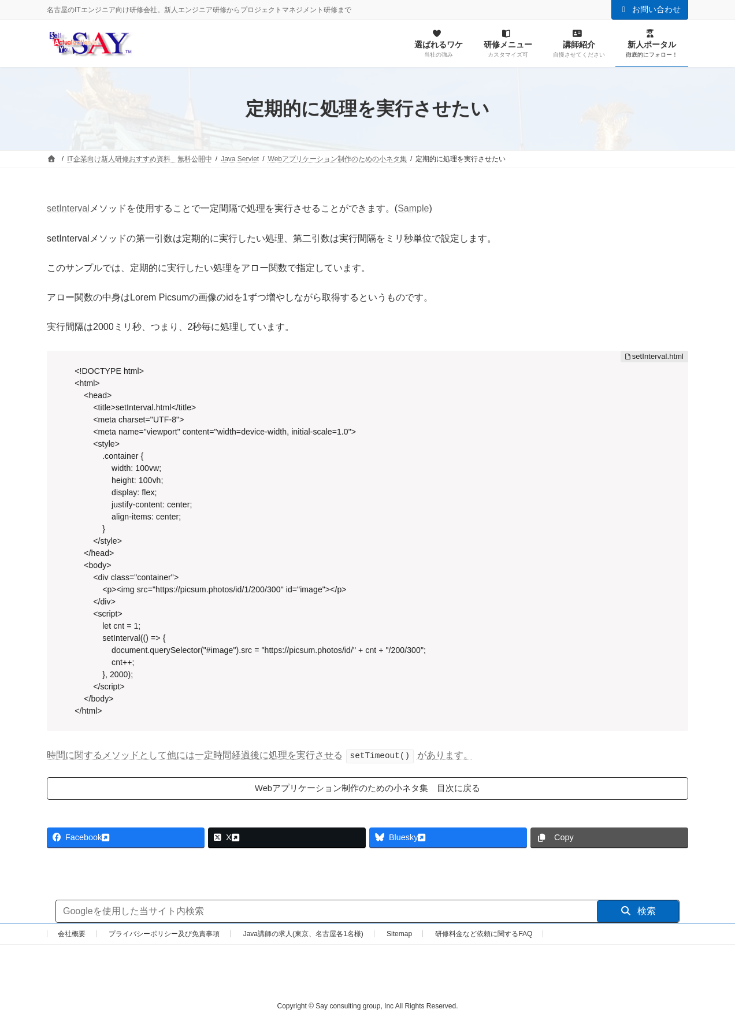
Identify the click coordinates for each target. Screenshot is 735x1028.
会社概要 (72, 935)
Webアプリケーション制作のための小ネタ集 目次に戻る (367, 788)
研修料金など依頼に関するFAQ (483, 935)
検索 (638, 913)
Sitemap (399, 935)
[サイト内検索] (326, 913)
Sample (413, 208)
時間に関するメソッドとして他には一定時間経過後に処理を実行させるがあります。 (260, 755)
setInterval (68, 208)
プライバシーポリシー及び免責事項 (164, 935)
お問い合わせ (650, 9)
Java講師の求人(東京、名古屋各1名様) (303, 935)
